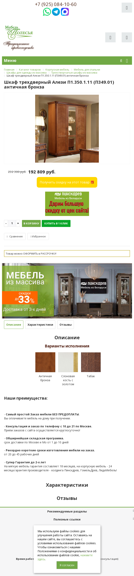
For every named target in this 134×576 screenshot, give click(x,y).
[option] (67, 129)
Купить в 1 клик (56, 223)
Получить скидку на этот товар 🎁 (67, 182)
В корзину (31, 223)
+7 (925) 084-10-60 (56, 4)
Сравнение (15, 236)
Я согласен (67, 565)
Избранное (38, 236)
